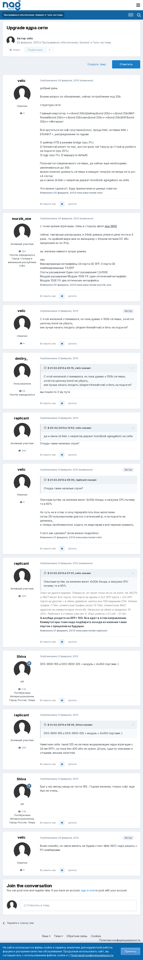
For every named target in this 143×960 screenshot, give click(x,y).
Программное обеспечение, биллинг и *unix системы (76, 42)
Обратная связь (76, 936)
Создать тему (97, 64)
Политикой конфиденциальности (92, 955)
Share (14, 49)
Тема (58, 936)
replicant (21, 418)
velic (30, 38)
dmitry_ (21, 358)
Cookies (96, 936)
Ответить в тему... (37, 905)
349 (22, 450)
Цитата (72, 203)
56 (22, 390)
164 (22, 251)
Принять (130, 951)
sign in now (88, 890)
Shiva (21, 656)
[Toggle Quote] (45, 367)
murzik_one (21, 219)
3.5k (22, 689)
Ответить (126, 64)
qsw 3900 (111, 226)
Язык (46, 936)
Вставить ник (48, 203)
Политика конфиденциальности (119, 940)
